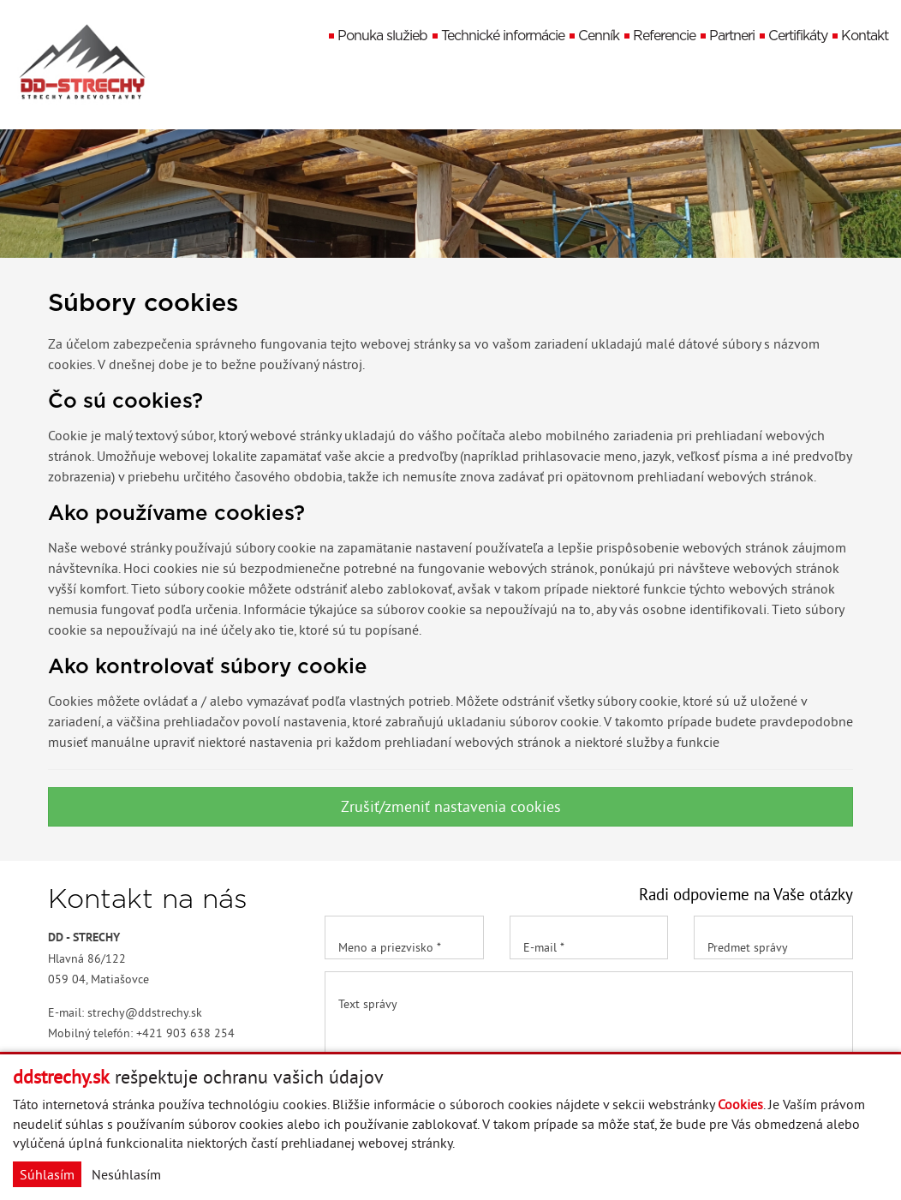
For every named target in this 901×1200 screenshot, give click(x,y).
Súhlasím (47, 1174)
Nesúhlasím (126, 1174)
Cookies (740, 1104)
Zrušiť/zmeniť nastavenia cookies (451, 806)
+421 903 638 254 (185, 1033)
